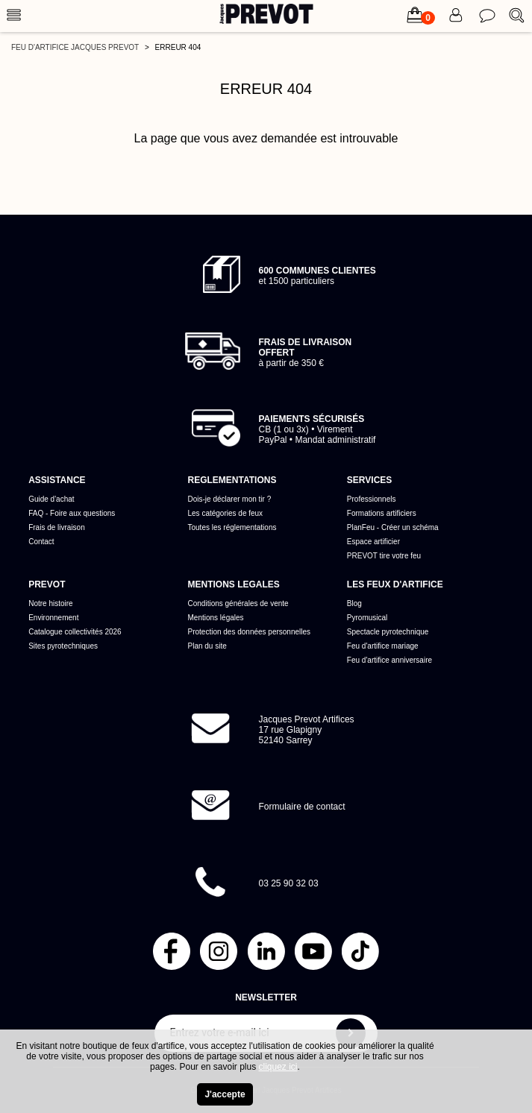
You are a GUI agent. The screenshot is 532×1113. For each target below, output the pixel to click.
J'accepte (224, 1094)
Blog (354, 603)
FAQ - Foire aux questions (71, 513)
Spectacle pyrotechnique (388, 632)
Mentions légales (216, 618)
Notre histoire (50, 603)
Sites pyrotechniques (63, 646)
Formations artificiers (381, 513)
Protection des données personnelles (249, 632)
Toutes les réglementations (232, 527)
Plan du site (207, 646)
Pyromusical (367, 618)
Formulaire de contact (302, 806)
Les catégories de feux (225, 513)
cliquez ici (278, 1067)
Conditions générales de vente (238, 603)
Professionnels (371, 499)
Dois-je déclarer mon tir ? (230, 499)
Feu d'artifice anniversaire (389, 660)
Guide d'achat (51, 499)
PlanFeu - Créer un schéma (393, 527)
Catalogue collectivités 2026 (75, 632)
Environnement (53, 618)
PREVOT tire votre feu (384, 556)
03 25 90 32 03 (289, 883)
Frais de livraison (56, 527)
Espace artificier (373, 541)
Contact (41, 541)
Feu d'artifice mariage (383, 646)
